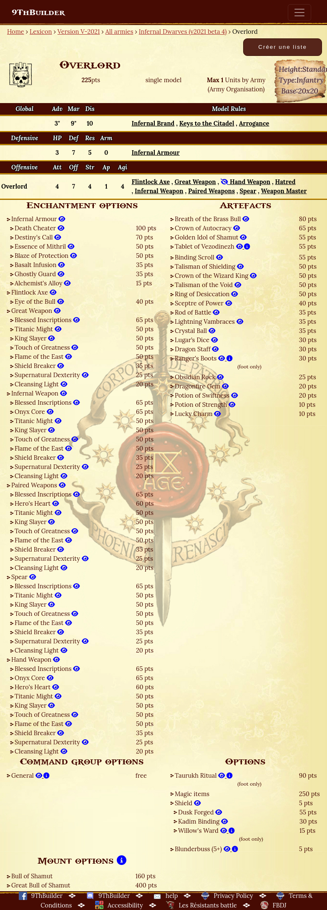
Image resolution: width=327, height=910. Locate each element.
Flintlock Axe (33, 292)
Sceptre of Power (203, 303)
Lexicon (41, 31)
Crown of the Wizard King (216, 276)
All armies (119, 31)
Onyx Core (34, 412)
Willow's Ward (206, 830)
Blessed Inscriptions (47, 320)
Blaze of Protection (46, 256)
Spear (23, 577)
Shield (188, 803)
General (30, 775)
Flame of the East (43, 356)
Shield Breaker (39, 366)
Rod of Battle (197, 312)
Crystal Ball (195, 331)
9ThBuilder (38, 12)
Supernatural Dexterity (51, 375)
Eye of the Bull (39, 301)
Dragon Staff (197, 349)
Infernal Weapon (39, 393)
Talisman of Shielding (209, 266)
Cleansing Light (41, 384)
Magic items (192, 794)
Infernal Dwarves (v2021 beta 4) (183, 31)
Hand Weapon (35, 659)
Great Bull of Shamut (40, 885)
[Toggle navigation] (299, 12)
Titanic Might (38, 329)
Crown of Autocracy (207, 228)
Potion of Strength (205, 404)
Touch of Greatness (46, 347)
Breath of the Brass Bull (212, 219)
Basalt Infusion (40, 265)
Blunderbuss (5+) (206, 849)
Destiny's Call (38, 237)
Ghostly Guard (39, 274)
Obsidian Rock (199, 377)
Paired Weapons (38, 485)
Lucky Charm (198, 414)
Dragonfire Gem (202, 386)
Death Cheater (39, 228)
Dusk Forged (200, 812)
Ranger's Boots (204, 358)
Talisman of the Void (208, 285)
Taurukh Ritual (204, 775)
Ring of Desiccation (206, 294)
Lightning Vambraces (209, 321)
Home (15, 31)
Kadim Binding (203, 821)
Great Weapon (35, 311)
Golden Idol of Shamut (211, 237)
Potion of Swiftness (206, 395)
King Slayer (35, 338)
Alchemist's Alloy (42, 283)
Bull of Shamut (32, 876)
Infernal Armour (38, 219)
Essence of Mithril (44, 246)
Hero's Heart (37, 503)
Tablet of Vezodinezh (212, 246)
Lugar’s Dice (196, 340)
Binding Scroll (199, 257)
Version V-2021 (79, 31)
